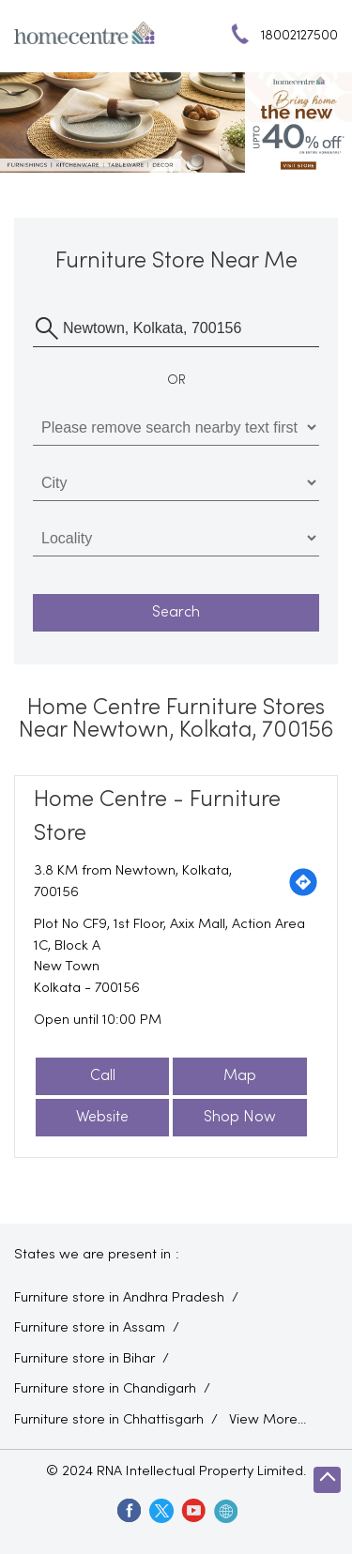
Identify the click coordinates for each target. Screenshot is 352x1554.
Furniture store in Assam (89, 1327)
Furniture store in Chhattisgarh (109, 1419)
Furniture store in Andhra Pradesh (119, 1297)
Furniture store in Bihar (84, 1358)
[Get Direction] (303, 882)
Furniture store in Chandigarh (105, 1388)
